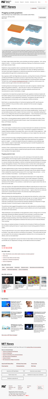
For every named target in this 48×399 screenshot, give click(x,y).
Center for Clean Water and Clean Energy (11, 257)
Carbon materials (9, 267)
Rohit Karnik (5, 255)
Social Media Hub (20, 395)
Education (17, 2)
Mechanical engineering (12, 269)
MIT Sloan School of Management (10, 356)
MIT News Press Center (21, 363)
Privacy (10, 395)
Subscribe (34, 8)
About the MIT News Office (7, 363)
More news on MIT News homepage (9, 335)
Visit (9, 394)
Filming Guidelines (20, 366)
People (17, 394)
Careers (20, 394)
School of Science (6, 357)
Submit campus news (13, 374)
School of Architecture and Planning (10, 351)
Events (14, 394)
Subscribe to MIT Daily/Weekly (12, 371)
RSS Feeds (33, 366)
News (28, 387)
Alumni (10, 388)
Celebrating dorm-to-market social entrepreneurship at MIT (40, 313)
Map (12, 394)
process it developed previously (19, 81)
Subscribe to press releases (35, 371)
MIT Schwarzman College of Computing (11, 359)
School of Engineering (7, 261)
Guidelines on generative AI (12, 378)
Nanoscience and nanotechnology (37, 267)
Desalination (17, 267)
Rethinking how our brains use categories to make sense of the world (17, 325)
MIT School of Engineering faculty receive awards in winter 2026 (16, 313)
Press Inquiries (5, 366)
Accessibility (14, 395)
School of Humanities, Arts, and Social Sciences (13, 354)
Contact (23, 394)
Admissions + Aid (33, 2)
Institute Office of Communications (34, 347)
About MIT (20, 388)
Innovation (27, 2)
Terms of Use (34, 363)
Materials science (24, 267)
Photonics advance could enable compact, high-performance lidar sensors (39, 325)
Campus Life (20, 387)
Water (3, 267)
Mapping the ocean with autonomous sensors (16, 302)
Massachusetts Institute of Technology (16, 391)
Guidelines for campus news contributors (35, 374)
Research (22, 2)
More (39, 2)
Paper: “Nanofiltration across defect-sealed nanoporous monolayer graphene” (18, 253)
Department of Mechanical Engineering (11, 259)
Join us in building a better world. (40, 387)
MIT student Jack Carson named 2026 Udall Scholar (39, 302)
